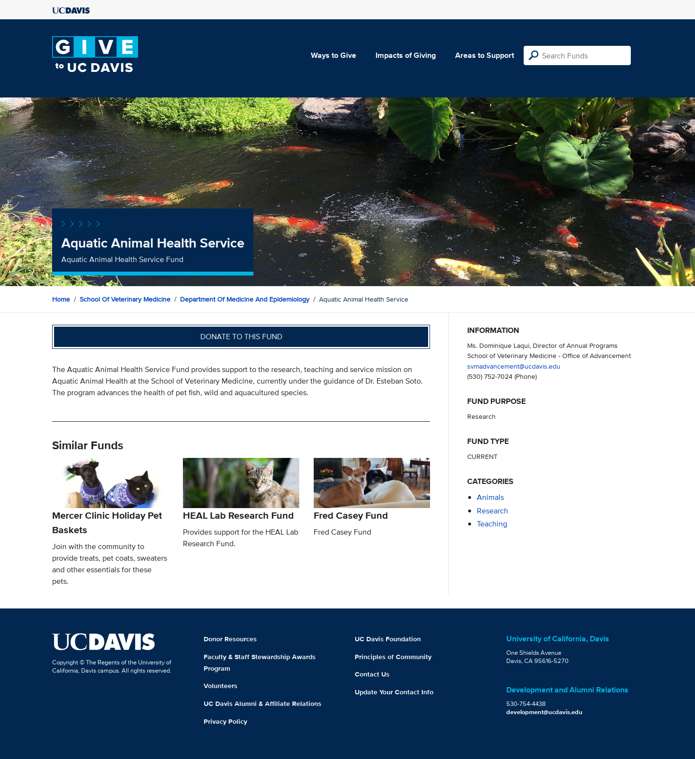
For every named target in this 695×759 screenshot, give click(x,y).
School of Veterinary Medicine (125, 299)
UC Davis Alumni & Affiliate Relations (262, 703)
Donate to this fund (241, 336)
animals (490, 497)
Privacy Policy (225, 721)
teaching (492, 523)
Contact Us (372, 674)
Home (61, 299)
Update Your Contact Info (394, 692)
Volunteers (220, 685)
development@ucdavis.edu (544, 712)
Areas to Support (484, 55)
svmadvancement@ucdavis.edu (513, 366)
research (492, 510)
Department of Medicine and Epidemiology (244, 299)
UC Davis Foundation (388, 639)
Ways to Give (333, 55)
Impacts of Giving (405, 55)
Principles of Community (393, 657)
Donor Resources (230, 639)
